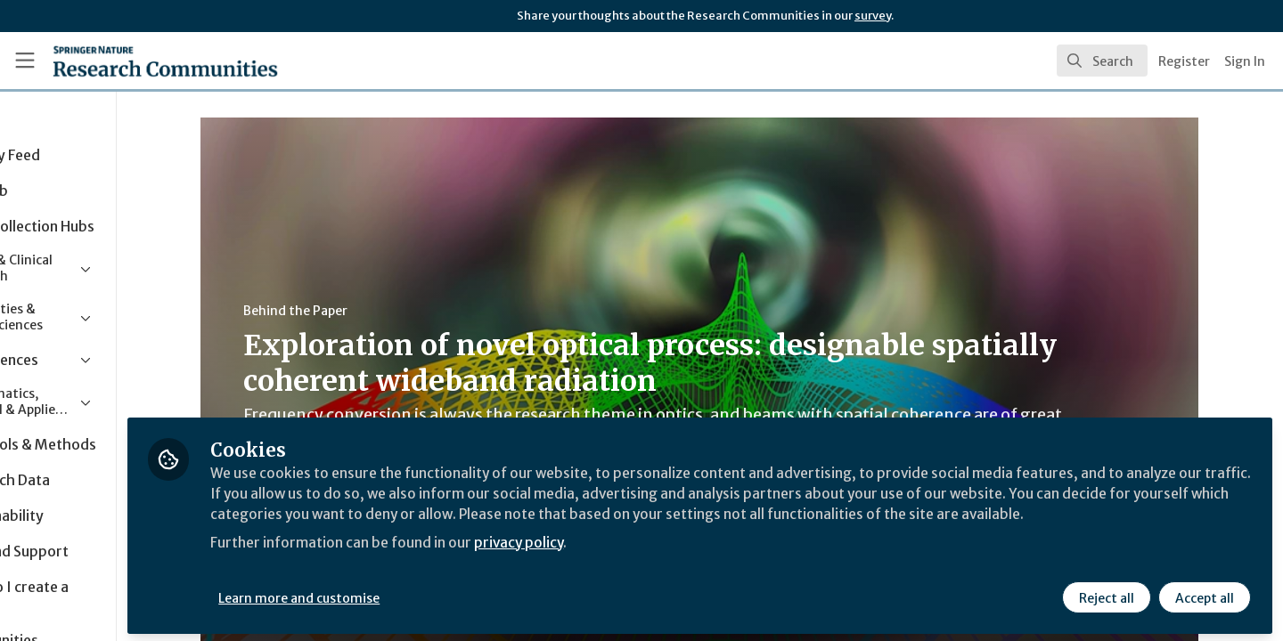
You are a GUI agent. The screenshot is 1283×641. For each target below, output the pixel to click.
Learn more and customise (411, 594)
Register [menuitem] (1184, 61)
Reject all (1106, 594)
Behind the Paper (351, 311)
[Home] (141, 60)
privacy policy (635, 559)
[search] (1102, 61)
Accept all (1204, 594)
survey (872, 15)
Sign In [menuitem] (1244, 61)
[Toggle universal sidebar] (25, 60)
